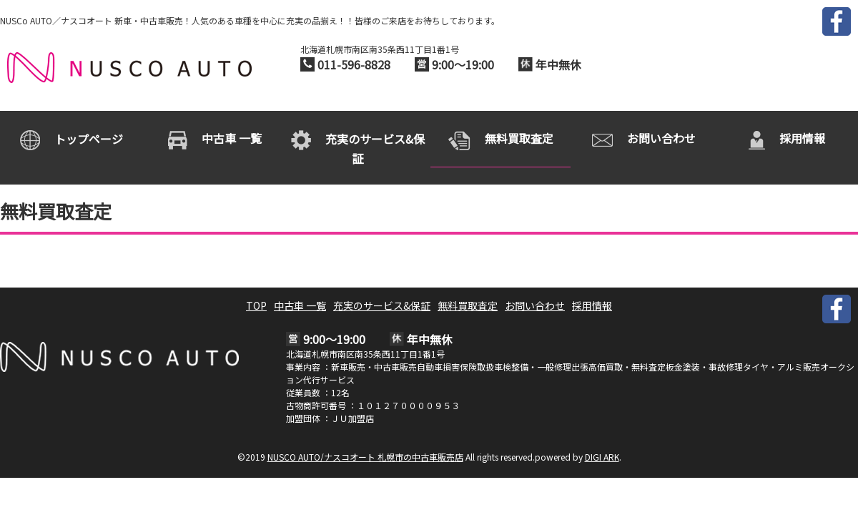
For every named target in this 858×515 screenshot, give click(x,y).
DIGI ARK (602, 457)
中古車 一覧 (300, 305)
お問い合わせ (535, 305)
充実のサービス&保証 (381, 305)
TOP (256, 305)
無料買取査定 (468, 305)
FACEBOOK (836, 21)
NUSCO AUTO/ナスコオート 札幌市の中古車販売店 (129, 67)
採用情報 (592, 305)
